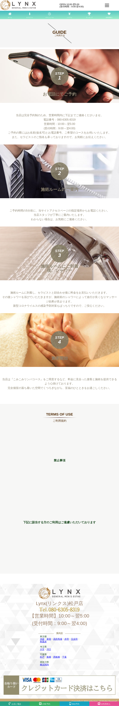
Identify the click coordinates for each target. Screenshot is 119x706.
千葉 (64, 657)
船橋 (49, 657)
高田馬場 (57, 639)
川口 (49, 649)
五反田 (74, 639)
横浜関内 (44, 664)
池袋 (42, 639)
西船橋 (56, 657)
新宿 (49, 639)
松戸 (42, 657)
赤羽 (66, 639)
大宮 (42, 649)
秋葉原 (43, 641)
